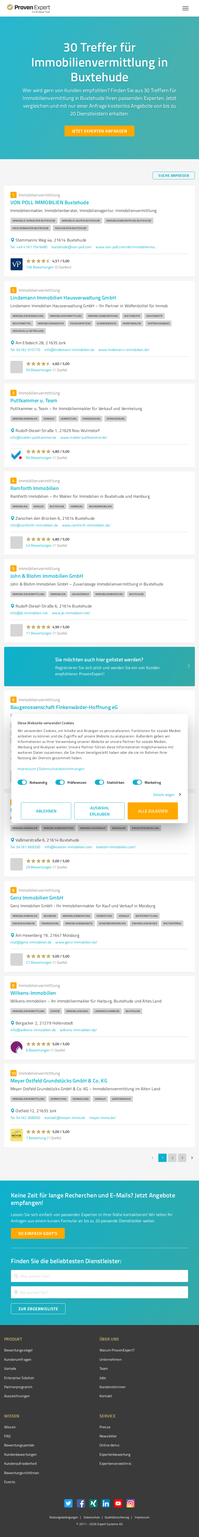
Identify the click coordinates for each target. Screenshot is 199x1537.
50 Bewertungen (39, 369)
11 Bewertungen (39, 633)
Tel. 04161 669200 (25, 846)
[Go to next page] (192, 1158)
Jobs (103, 1377)
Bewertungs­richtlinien (21, 1472)
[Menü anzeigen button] (185, 8)
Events (9, 1481)
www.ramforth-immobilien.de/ (86, 525)
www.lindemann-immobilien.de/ (124, 349)
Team (104, 1368)
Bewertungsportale (19, 1445)
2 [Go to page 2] (172, 1158)
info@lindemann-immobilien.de (69, 349)
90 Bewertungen (39, 457)
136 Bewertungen (40, 267)
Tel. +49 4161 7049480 (28, 246)
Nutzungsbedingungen (63, 1517)
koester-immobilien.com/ (116, 846)
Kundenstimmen (113, 1386)
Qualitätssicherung (117, 1517)
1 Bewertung (36, 1137)
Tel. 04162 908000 (25, 1117)
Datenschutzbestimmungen (65, 768)
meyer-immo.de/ (102, 1117)
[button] (38, 261)
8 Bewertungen (38, 1050)
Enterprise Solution (19, 1377)
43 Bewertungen (39, 545)
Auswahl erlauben (100, 811)
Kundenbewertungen (20, 1454)
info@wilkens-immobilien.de (33, 1029)
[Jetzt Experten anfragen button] (99, 131)
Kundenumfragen (17, 1359)
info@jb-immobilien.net (29, 612)
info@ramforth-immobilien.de (34, 525)
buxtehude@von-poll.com (71, 246)
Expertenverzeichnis (115, 1463)
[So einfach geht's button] (38, 1233)
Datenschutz (91, 1517)
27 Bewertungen (39, 962)
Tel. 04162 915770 (25, 349)
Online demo (109, 1445)
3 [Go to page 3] (182, 1158)
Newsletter (108, 1435)
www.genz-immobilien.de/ (76, 942)
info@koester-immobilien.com (68, 846)
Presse (105, 1426)
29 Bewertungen (39, 867)
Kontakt (106, 1395)
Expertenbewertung (115, 1454)
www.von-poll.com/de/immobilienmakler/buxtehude (127, 246)
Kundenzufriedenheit (20, 1463)
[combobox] (99, 1276)
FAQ (7, 1435)
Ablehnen (46, 811)
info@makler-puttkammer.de (33, 437)
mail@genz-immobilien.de (30, 942)
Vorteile (10, 1368)
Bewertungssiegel (18, 1350)
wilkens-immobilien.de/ (78, 1029)
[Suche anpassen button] (174, 175)
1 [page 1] (162, 1158)
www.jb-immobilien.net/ (71, 612)
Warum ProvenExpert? (117, 1350)
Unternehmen (111, 1359)
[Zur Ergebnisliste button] (38, 1308)
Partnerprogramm (18, 1386)
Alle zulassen (153, 811)
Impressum (30, 768)
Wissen (10, 1426)
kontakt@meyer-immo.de (65, 1117)
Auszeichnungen (17, 1395)
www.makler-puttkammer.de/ (84, 437)
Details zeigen (160, 794)
